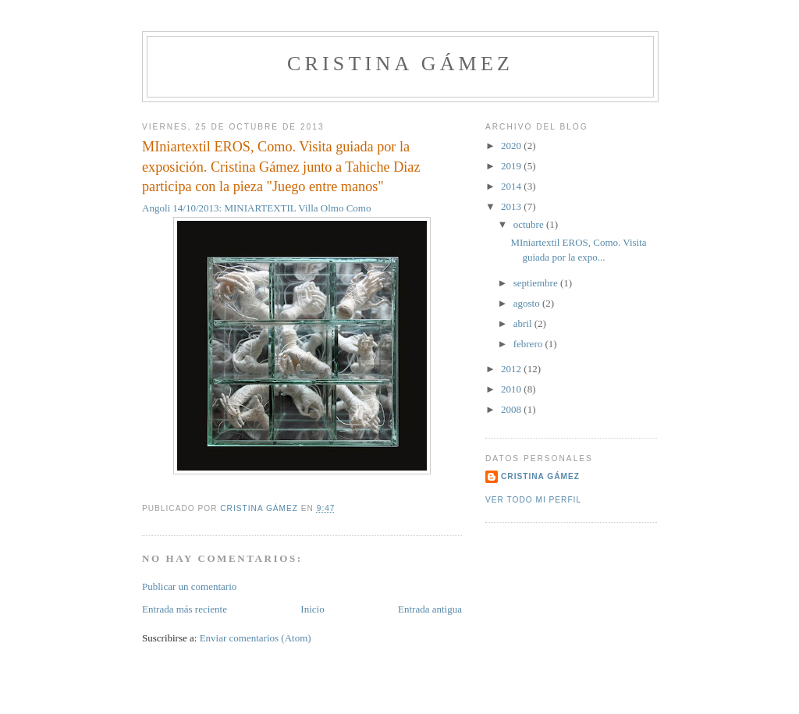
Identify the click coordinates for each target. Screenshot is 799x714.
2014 (512, 186)
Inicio (312, 609)
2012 (512, 369)
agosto (527, 303)
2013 (512, 206)
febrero (529, 344)
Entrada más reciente (184, 609)
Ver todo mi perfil (533, 500)
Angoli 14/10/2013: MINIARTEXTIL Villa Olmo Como (263, 208)
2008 (512, 409)
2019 (512, 166)
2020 (512, 145)
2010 (512, 389)
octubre (529, 224)
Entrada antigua (430, 609)
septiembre (536, 283)
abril (523, 323)
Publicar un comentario (189, 586)
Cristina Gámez (400, 63)
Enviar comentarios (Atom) (255, 638)
